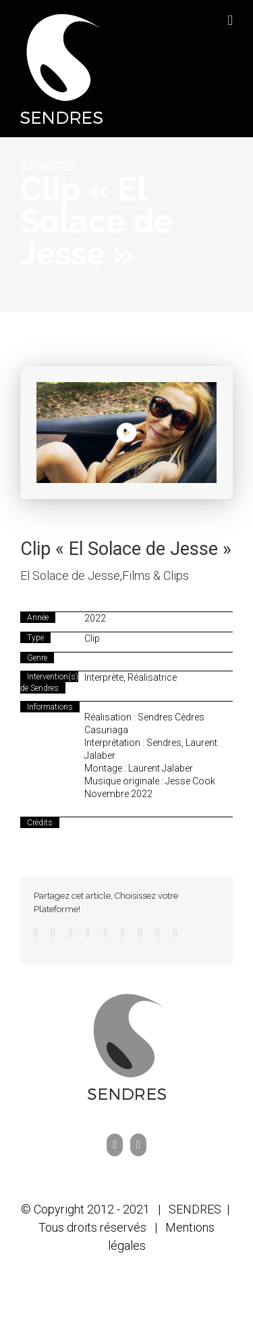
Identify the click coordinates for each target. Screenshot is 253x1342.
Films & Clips (155, 575)
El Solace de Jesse (70, 575)
